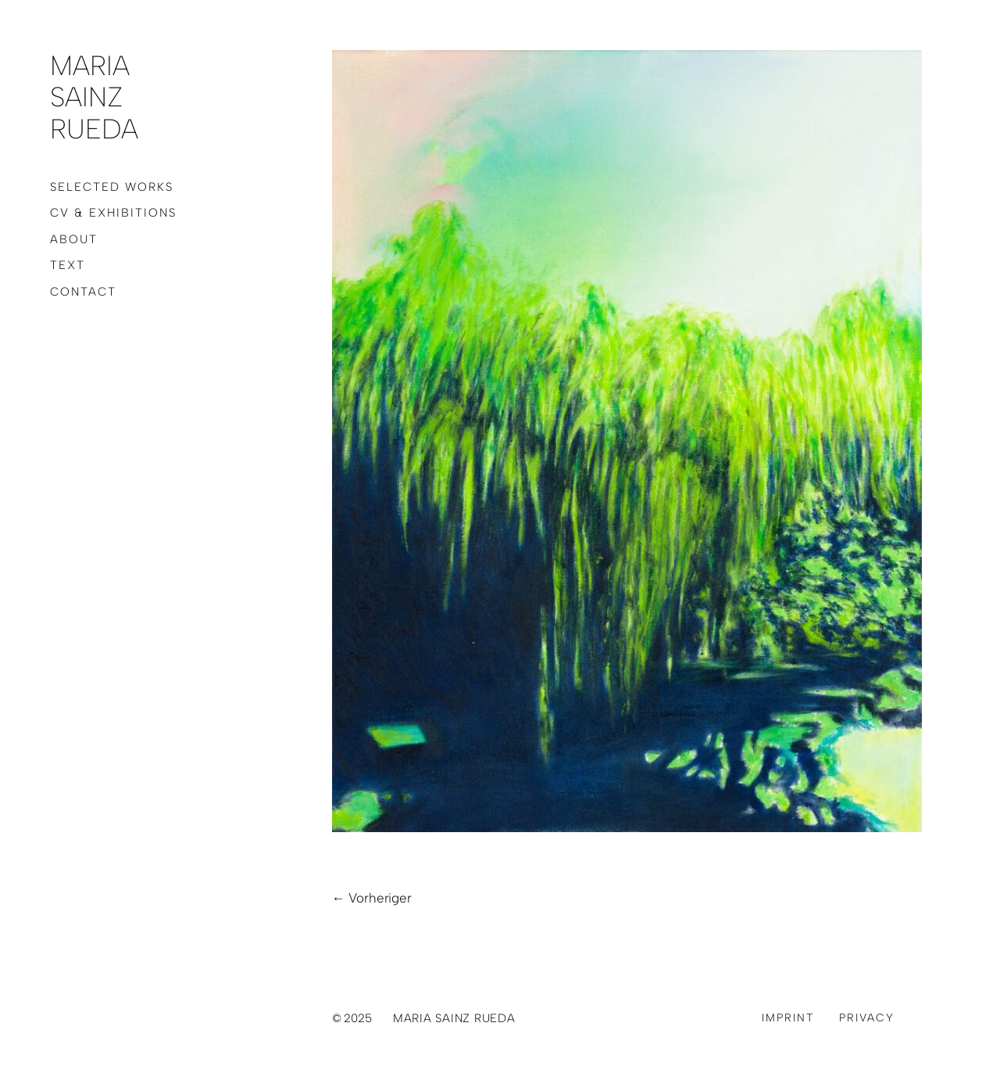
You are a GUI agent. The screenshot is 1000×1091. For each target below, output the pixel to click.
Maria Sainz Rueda (94, 97)
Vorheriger (379, 898)
